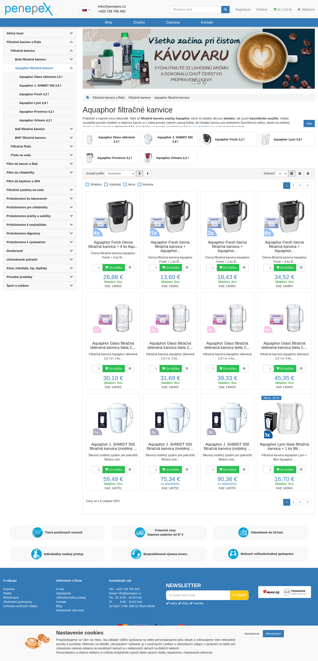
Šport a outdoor (18, 285)
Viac (309, 123)
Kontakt (207, 22)
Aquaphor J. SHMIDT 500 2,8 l (40, 85)
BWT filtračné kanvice (30, 137)
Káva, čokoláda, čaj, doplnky (27, 268)
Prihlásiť (262, 9)
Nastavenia (251, 633)
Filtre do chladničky (20, 172)
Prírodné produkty (19, 277)
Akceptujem (273, 633)
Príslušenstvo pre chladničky (27, 207)
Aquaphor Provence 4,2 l (36, 111)
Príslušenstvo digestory (23, 233)
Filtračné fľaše (21, 146)
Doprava (173, 22)
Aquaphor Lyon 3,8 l (33, 103)
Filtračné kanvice (23, 50)
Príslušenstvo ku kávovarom (27, 198)
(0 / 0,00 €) (282, 9)
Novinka (147, 184)
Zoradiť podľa (95, 173)
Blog (108, 22)
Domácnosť (15, 251)
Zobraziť (269, 173)
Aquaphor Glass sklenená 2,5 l (40, 77)
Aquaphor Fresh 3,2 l (34, 94)
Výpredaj (115, 184)
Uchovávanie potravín (22, 259)
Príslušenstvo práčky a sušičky (29, 216)
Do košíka (113, 267)
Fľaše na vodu (21, 155)
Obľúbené (306, 9)
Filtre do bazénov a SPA (23, 181)
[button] (70, 33)
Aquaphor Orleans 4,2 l (35, 120)
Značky (139, 22)
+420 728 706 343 (111, 11)
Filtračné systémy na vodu (25, 190)
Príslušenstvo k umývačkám (26, 224)
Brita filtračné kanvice (30, 59)
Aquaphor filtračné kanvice (34, 68)
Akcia (131, 184)
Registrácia (243, 9)
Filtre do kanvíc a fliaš (22, 164)
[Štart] (87, 97)
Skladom (96, 184)
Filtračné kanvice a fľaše (24, 42)
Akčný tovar (15, 33)
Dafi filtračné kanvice (30, 129)
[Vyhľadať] (225, 9)
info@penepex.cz (112, 6)
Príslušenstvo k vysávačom (26, 242)
